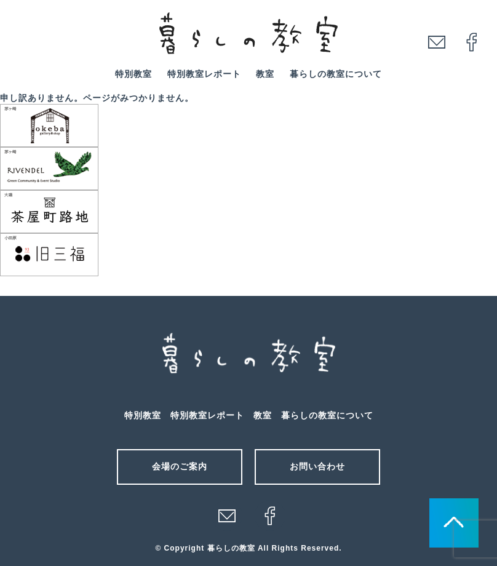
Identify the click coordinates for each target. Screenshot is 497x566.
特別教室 (133, 74)
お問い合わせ (317, 466)
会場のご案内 (179, 466)
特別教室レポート (204, 74)
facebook (471, 41)
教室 (265, 74)
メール (227, 515)
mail (436, 41)
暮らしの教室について (336, 74)
